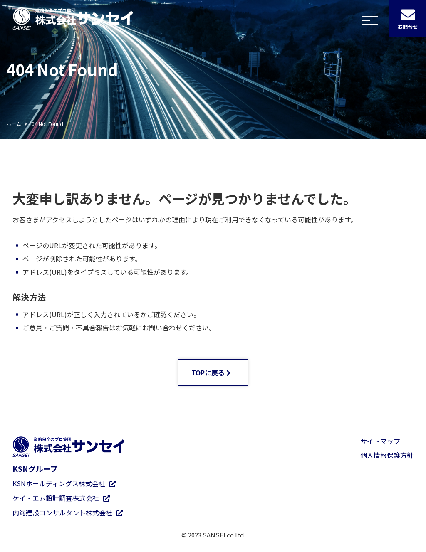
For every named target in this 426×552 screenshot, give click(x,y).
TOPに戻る (208, 372)
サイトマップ (380, 441)
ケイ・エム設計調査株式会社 (55, 498)
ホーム (13, 124)
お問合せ (408, 26)
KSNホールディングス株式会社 (58, 483)
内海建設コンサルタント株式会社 (62, 513)
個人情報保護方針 (387, 455)
